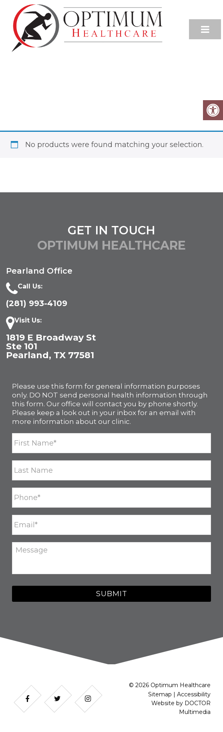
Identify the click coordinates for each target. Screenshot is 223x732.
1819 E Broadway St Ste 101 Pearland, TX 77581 (51, 346)
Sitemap (160, 694)
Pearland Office (39, 271)
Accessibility (194, 694)
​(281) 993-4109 (36, 303)
